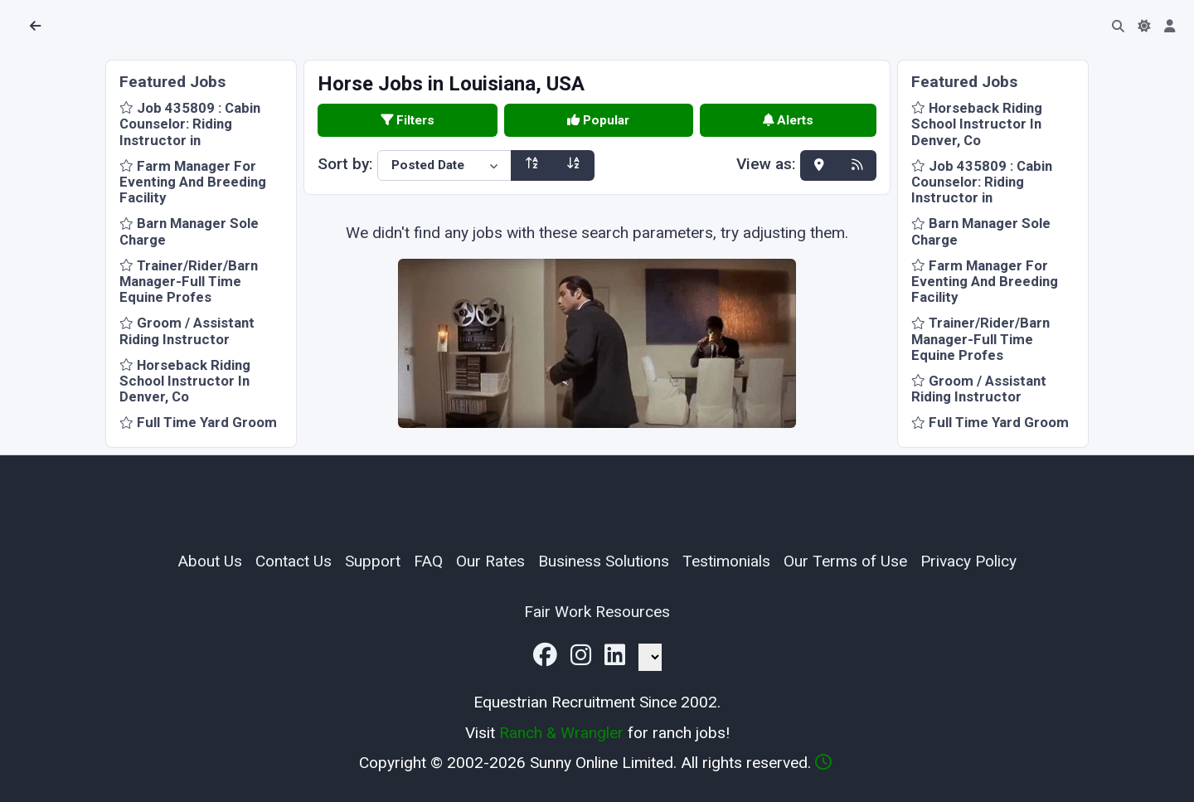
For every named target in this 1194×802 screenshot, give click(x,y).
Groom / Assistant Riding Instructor (187, 330)
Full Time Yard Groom (198, 422)
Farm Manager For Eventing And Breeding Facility (192, 182)
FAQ (428, 561)
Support (372, 561)
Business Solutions (603, 561)
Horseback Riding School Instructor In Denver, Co (184, 381)
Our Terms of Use (845, 561)
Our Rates (490, 561)
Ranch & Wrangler (561, 732)
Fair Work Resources (597, 611)
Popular (598, 120)
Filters (407, 120)
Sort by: (345, 163)
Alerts (788, 120)
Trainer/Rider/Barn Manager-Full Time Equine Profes (188, 281)
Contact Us (293, 561)
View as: (766, 164)
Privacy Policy (968, 561)
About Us (209, 561)
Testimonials (726, 561)
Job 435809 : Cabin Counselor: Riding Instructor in (189, 124)
